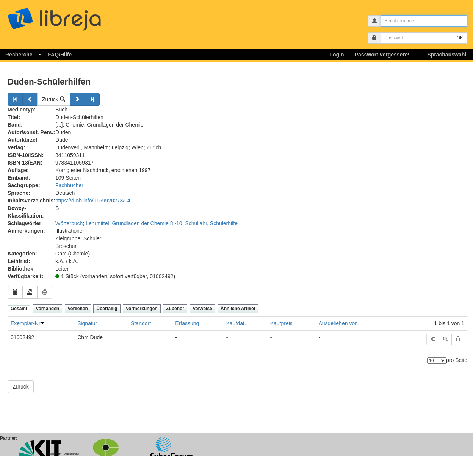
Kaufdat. (236, 323)
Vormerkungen (142, 308)
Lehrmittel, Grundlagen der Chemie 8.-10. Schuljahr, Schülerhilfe (162, 223)
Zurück (53, 99)
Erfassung (187, 323)
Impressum (54, 454)
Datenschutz (71, 454)
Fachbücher (69, 185)
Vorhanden (47, 308)
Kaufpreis (281, 323)
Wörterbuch (69, 223)
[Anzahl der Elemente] (436, 360)
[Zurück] (15, 99)
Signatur (87, 323)
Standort (141, 323)
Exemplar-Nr (26, 323)
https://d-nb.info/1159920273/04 (92, 200)
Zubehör (175, 308)
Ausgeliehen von (338, 323)
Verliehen (78, 308)
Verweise (202, 308)
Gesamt (19, 308)
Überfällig (106, 308)
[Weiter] (77, 99)
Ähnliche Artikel (238, 308)
